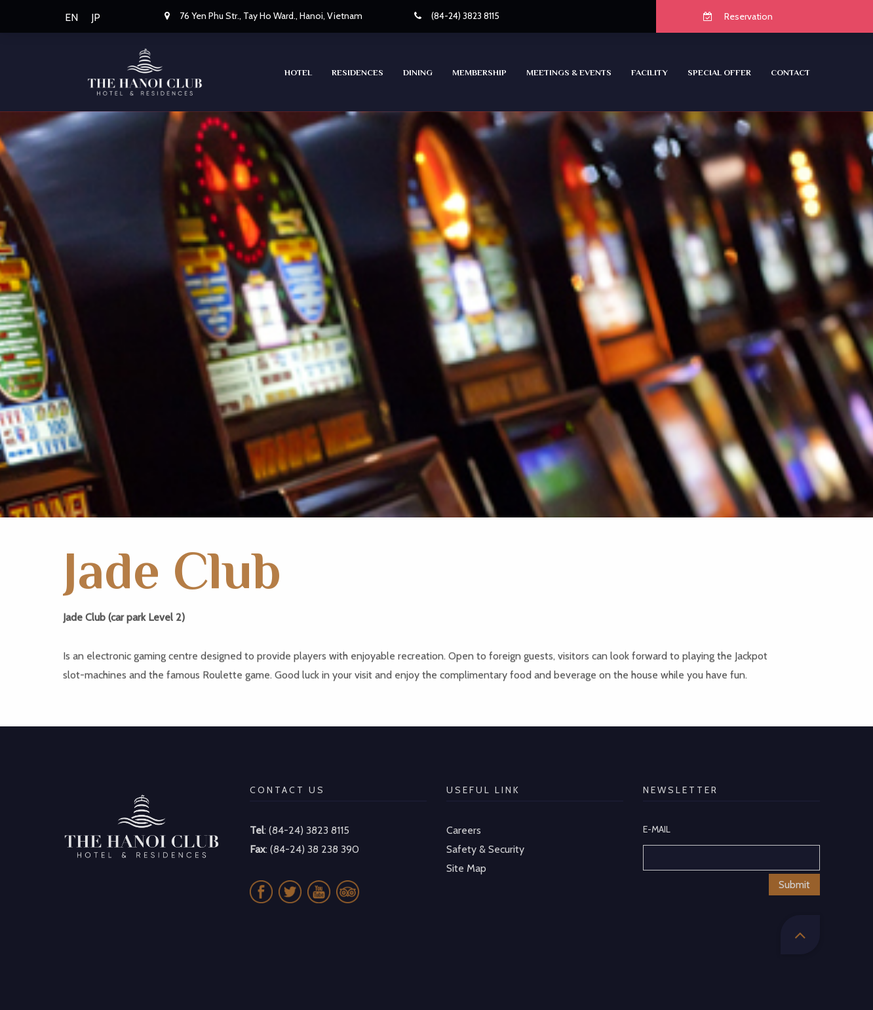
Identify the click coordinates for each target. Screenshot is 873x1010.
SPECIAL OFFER (719, 72)
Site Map (466, 854)
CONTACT (790, 72)
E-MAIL (656, 815)
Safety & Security (485, 835)
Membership (479, 72)
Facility (649, 72)
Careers (463, 816)
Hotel (298, 72)
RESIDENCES (357, 72)
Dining (418, 72)
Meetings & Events (568, 72)
